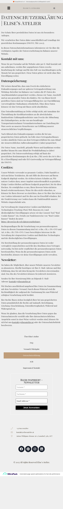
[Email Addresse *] (31, 401)
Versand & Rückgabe (31, 349)
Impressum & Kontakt (31, 368)
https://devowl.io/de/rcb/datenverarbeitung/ (20, 221)
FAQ (31, 343)
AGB (31, 361)
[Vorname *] (31, 387)
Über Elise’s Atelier (31, 336)
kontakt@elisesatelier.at (20, 281)
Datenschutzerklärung (31, 355)
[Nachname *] (31, 394)
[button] (8, 8)
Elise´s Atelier (31, 8)
